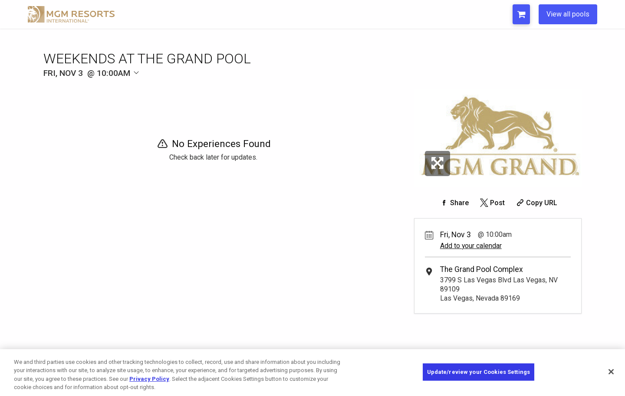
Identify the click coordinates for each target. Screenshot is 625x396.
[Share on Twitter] (491, 203)
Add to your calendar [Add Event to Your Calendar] (471, 246)
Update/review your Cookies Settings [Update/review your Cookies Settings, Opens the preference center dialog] (478, 372)
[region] (312, 372)
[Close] (611, 371)
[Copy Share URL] (535, 203)
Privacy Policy (149, 379)
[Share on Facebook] (453, 203)
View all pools (567, 14)
